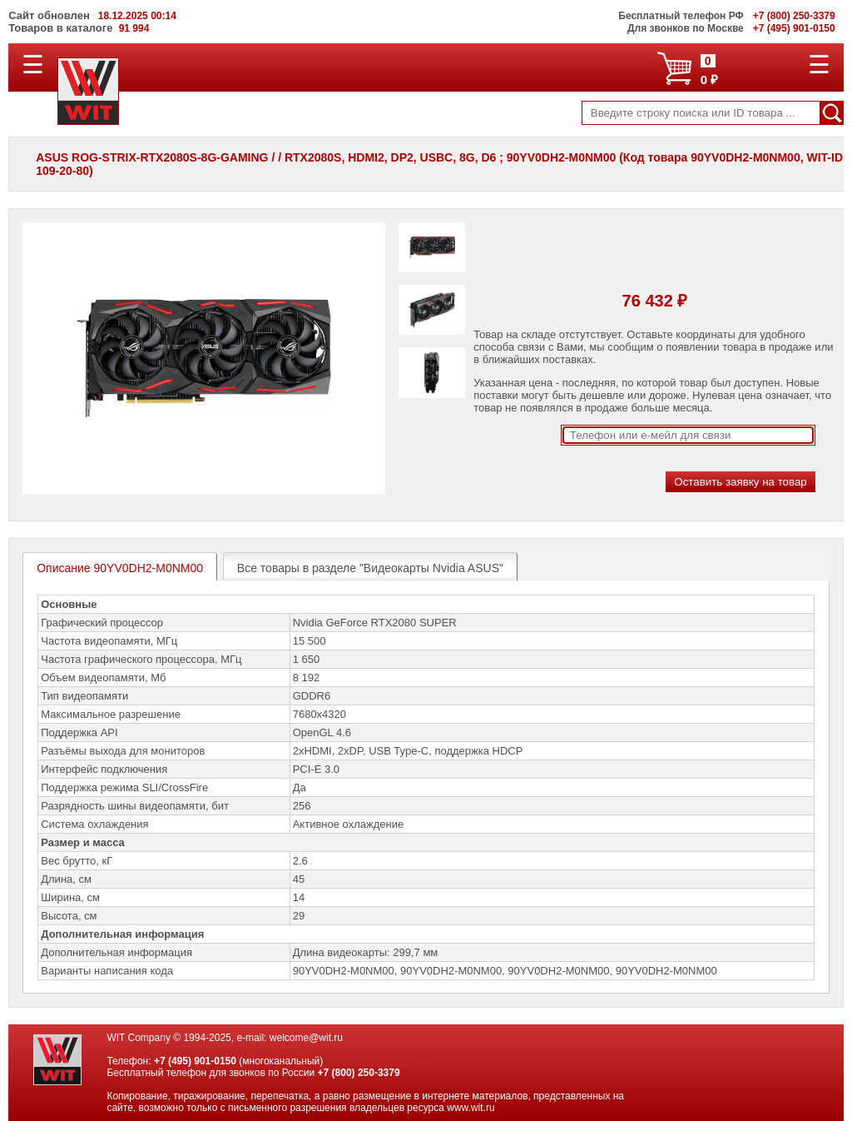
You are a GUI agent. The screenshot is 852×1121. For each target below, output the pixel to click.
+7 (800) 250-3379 (359, 1073)
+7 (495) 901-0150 (195, 1061)
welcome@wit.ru (306, 1038)
